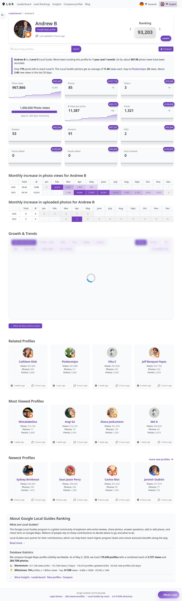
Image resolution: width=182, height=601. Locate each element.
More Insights (22, 577)
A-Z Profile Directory (122, 596)
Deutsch (148, 4)
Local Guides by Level (98, 596)
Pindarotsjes (139, 69)
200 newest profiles (75, 596)
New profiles (54, 577)
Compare (68, 577)
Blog (87, 4)
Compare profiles (73, 4)
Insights (56, 4)
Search (76, 49)
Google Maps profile (46, 29)
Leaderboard (24, 4)
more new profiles (161, 459)
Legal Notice (56, 596)
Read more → (17, 543)
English (168, 4)
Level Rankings (42, 4)
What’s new (168, 594)
